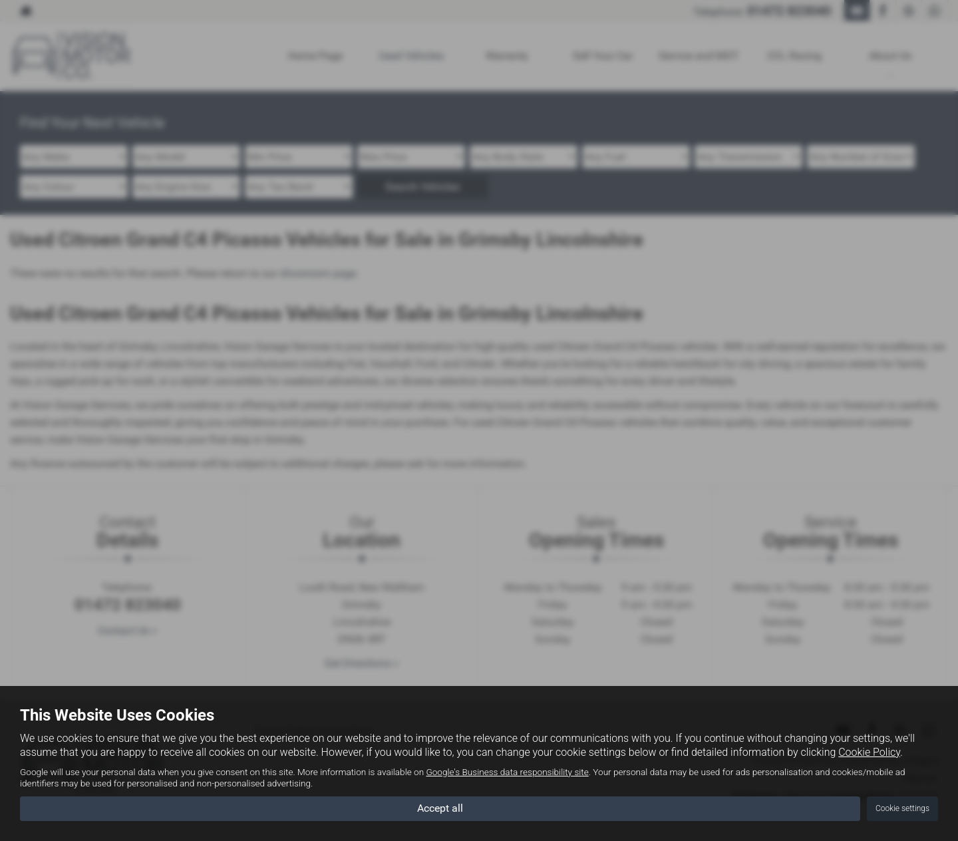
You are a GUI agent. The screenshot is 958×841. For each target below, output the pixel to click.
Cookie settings (902, 808)
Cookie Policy (869, 752)
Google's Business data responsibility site (507, 771)
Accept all (440, 808)
